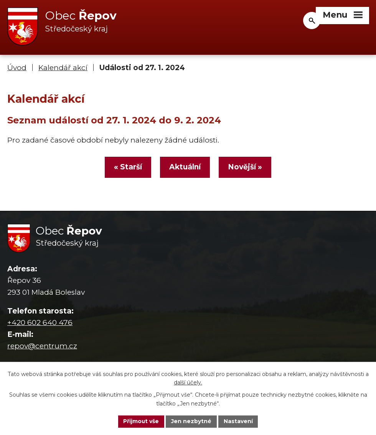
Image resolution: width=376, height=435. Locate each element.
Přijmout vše (141, 421)
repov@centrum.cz (42, 346)
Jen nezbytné (192, 421)
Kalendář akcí (62, 68)
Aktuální (185, 167)
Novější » (246, 167)
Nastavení (238, 421)
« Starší (127, 167)
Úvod (16, 68)
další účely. (188, 382)
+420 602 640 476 (40, 323)
